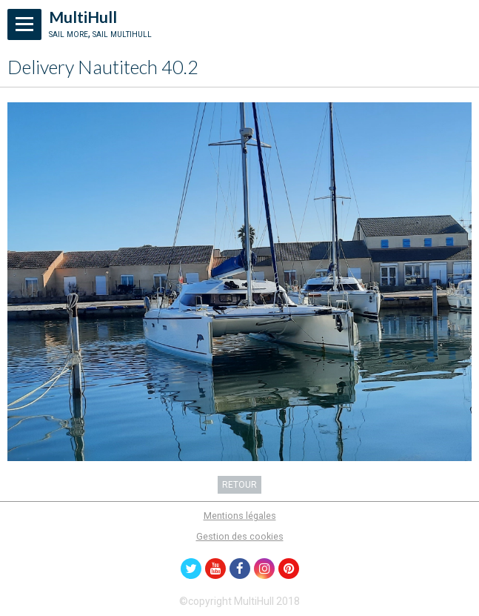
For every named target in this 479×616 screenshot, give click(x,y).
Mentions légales (240, 515)
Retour (239, 485)
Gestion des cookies (240, 536)
